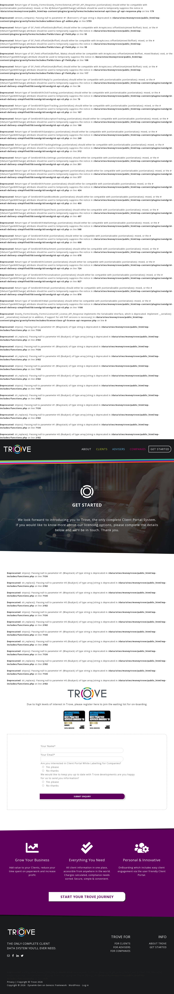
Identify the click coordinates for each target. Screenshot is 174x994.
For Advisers (121, 947)
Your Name (48, 746)
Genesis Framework (56, 985)
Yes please (52, 767)
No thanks (52, 770)
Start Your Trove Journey (87, 896)
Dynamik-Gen (35, 985)
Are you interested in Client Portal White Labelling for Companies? (81, 763)
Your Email (48, 754)
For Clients (122, 943)
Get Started (158, 947)
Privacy (11, 982)
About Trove (158, 943)
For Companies (120, 951)
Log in (85, 985)
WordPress (74, 985)
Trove (17, 449)
